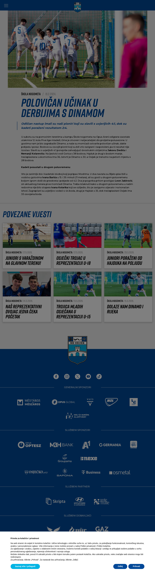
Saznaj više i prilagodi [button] (25, 566)
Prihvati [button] (136, 566)
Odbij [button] (120, 566)
